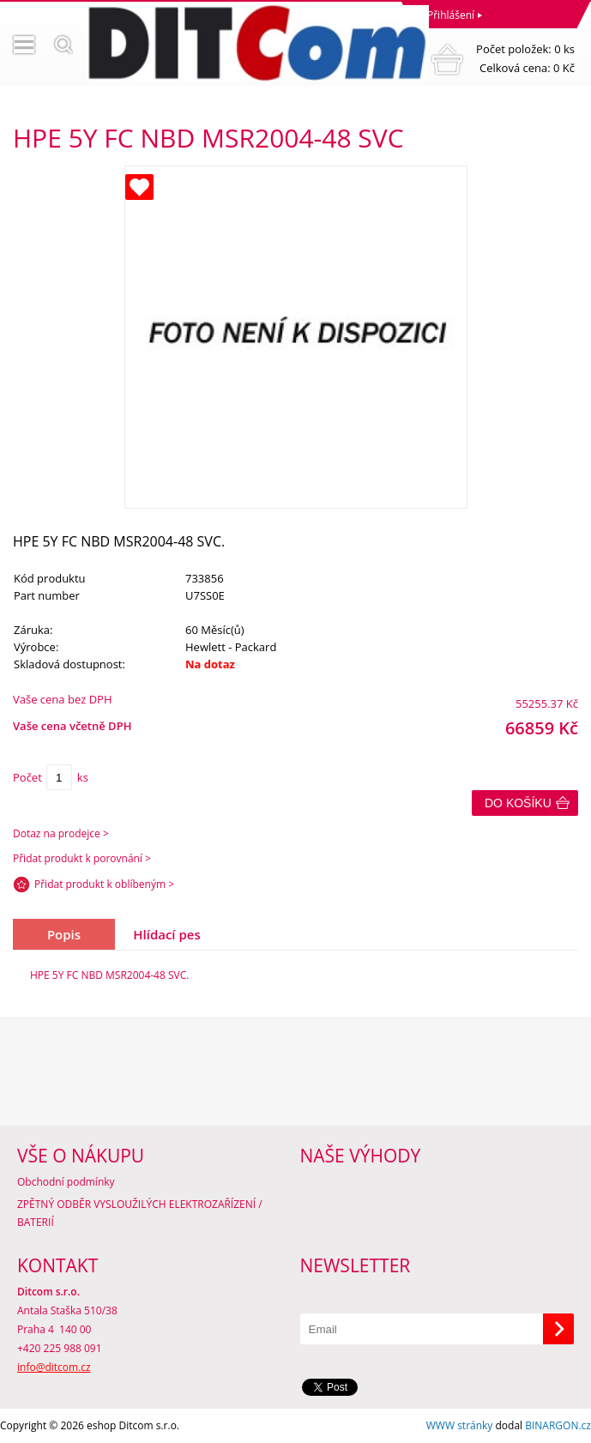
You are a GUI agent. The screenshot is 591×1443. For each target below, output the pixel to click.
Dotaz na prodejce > (61, 833)
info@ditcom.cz (54, 1367)
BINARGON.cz (558, 1425)
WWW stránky (459, 1425)
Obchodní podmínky (66, 1181)
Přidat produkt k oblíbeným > (104, 884)
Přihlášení (450, 15)
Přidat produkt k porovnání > (82, 858)
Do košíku (518, 803)
